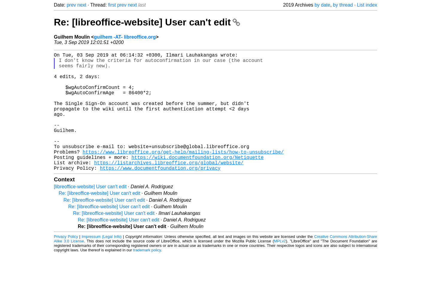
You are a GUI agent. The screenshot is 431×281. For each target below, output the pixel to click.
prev (71, 4)
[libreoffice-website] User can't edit (90, 212)
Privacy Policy (66, 263)
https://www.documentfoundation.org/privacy (160, 194)
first (112, 4)
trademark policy (147, 276)
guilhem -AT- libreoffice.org (125, 37)
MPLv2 (280, 267)
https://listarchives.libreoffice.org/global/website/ (168, 187)
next (81, 4)
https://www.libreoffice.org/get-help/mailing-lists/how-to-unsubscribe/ (183, 174)
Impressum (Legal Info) (102, 263)
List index (367, 4)
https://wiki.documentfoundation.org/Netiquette (197, 181)
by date (322, 4)
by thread (343, 4)
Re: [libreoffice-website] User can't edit (147, 22)
